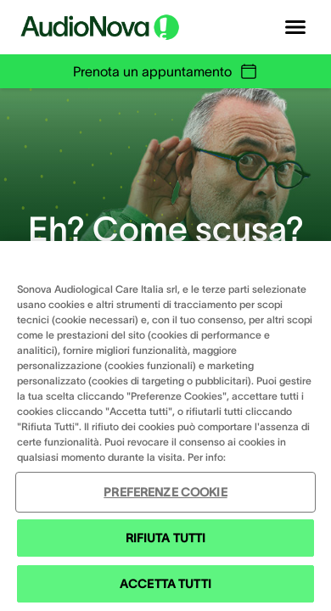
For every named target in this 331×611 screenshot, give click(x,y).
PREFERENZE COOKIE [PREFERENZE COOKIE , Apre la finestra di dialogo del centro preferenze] (165, 492)
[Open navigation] (295, 27)
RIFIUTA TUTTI (166, 538)
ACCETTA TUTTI (165, 584)
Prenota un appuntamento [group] (166, 71)
